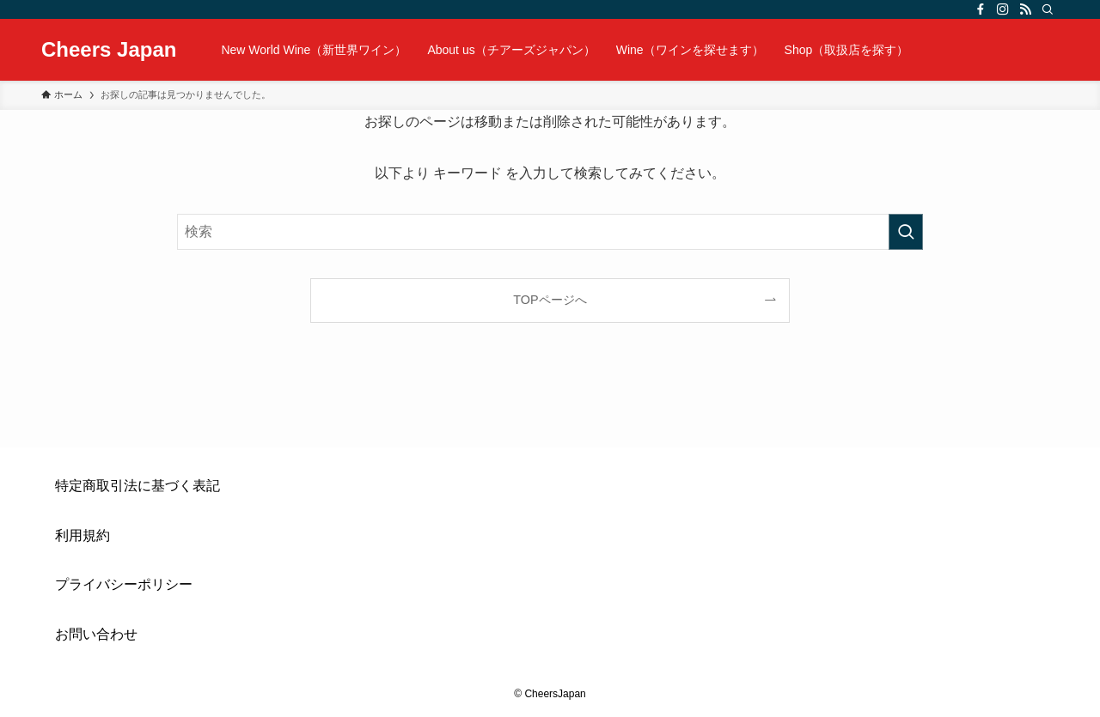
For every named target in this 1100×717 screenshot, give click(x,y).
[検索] (1047, 9)
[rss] (1025, 9)
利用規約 (82, 535)
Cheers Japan (108, 49)
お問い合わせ (96, 634)
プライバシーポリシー (123, 584)
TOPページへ (549, 300)
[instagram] (1003, 9)
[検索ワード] (550, 232)
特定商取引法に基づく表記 (137, 485)
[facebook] (980, 9)
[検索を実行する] (906, 232)
